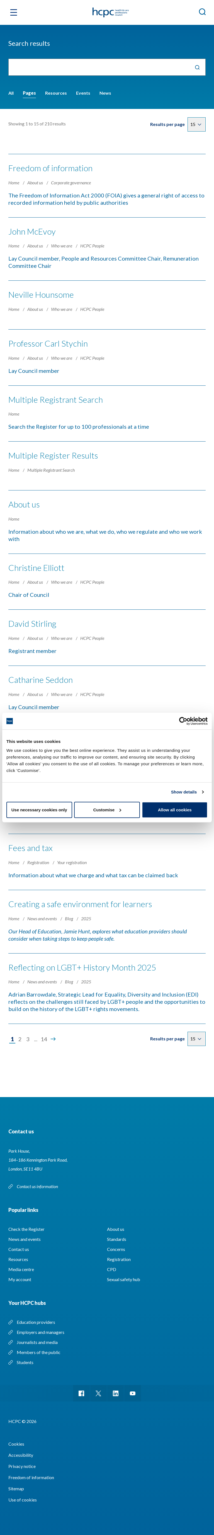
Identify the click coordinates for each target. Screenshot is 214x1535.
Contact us (18, 1246)
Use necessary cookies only (39, 809)
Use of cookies (22, 1497)
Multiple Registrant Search (55, 399)
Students (25, 1359)
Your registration (72, 859)
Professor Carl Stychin (48, 343)
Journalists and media (37, 1339)
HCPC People (92, 245)
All (11, 93)
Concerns (116, 1246)
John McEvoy (32, 231)
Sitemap (16, 1486)
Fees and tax (30, 845)
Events (83, 93)
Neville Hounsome (41, 294)
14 (44, 1036)
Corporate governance (71, 182)
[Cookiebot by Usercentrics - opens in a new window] (183, 721)
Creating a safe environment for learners (80, 901)
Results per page (167, 124)
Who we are (62, 245)
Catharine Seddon (40, 678)
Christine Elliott (36, 566)
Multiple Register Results (53, 454)
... (35, 1036)
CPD (111, 1266)
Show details (184, 792)
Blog (69, 915)
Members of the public (38, 1349)
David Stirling (32, 622)
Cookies (16, 1441)
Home (14, 182)
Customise (107, 809)
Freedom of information (50, 168)
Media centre (21, 1266)
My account (19, 1276)
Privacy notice (22, 1463)
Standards (116, 1236)
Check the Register (26, 1226)
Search (197, 67)
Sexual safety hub (123, 1276)
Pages (29, 93)
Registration (38, 859)
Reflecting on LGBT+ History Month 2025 (82, 964)
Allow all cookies (175, 809)
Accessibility (20, 1452)
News (105, 93)
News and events (42, 915)
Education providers (36, 1319)
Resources (56, 93)
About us (35, 182)
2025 (86, 915)
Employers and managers (40, 1329)
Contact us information (38, 1183)
